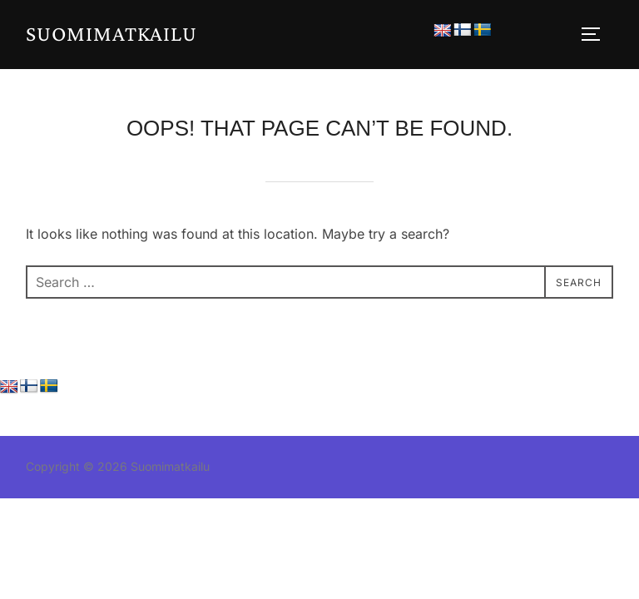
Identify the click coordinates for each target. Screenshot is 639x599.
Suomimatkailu (111, 34)
